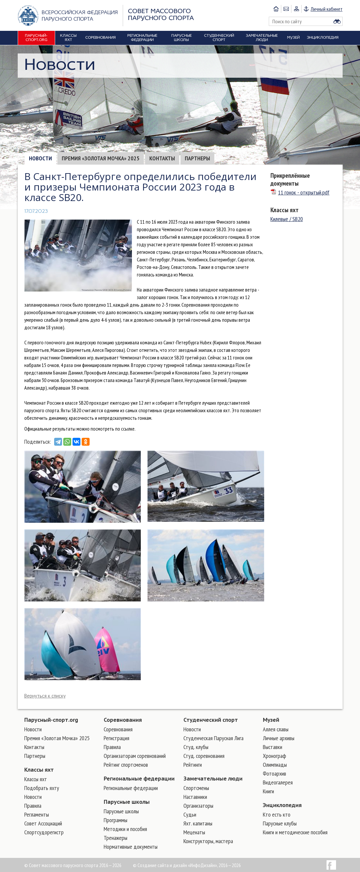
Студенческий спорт (210, 720)
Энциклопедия (282, 805)
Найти (337, 21)
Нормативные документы (131, 846)
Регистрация (116, 738)
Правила (32, 805)
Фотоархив (274, 773)
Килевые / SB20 (286, 219)
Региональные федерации (139, 778)
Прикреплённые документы (290, 179)
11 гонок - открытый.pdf (299, 192)
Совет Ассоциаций (43, 823)
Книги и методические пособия (295, 832)
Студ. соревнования (203, 756)
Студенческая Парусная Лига (213, 738)
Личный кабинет (327, 9)
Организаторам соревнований (135, 756)
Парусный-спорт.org (51, 720)
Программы (115, 820)
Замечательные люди (213, 778)
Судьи (189, 814)
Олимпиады (275, 764)
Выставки (272, 747)
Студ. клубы (195, 747)
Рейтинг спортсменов (126, 764)
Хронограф (274, 756)
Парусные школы (127, 802)
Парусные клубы (280, 823)
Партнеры (197, 158)
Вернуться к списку (45, 696)
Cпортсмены (196, 788)
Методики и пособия (125, 829)
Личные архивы (278, 738)
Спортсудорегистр (44, 832)
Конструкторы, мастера (208, 841)
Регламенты (36, 814)
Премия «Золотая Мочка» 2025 (100, 158)
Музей (271, 720)
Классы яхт (284, 210)
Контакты (162, 158)
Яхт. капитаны (197, 823)
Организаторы (198, 805)
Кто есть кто (276, 814)
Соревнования (123, 720)
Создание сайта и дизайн (162, 865)
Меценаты (194, 832)
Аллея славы (275, 729)
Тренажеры (115, 838)
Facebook (331, 865)
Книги (268, 791)
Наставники (195, 797)
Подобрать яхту (41, 788)
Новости (40, 158)
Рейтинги (192, 764)
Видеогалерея (278, 782)
